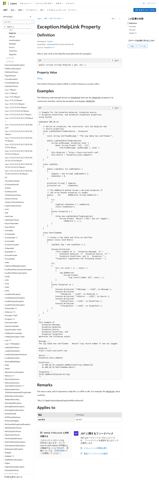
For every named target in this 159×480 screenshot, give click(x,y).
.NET (45, 18)
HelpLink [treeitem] (12, 33)
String (39, 78)
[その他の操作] (120, 19)
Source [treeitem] (11, 47)
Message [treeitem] (12, 43)
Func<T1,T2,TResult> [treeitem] (13, 97)
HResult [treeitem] (12, 36)
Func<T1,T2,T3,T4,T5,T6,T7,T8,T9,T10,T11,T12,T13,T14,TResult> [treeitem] (19, 159)
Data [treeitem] (11, 29)
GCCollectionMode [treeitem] (12, 181)
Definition (133, 23)
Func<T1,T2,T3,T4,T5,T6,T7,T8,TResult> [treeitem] (19, 119)
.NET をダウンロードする (145, 10)
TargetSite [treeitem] (12, 54)
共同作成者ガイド (54, 451)
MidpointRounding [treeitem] (12, 399)
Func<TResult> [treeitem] (11, 90)
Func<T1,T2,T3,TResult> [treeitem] (14, 100)
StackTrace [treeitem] (13, 51)
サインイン (151, 3)
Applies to (133, 33)
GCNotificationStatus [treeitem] (13, 195)
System (50, 41)
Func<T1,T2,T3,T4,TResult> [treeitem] (15, 104)
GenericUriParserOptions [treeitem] (14, 202)
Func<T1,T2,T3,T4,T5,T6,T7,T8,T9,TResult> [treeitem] (18, 126)
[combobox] (18, 22)
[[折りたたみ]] (30, 16)
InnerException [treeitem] (14, 40)
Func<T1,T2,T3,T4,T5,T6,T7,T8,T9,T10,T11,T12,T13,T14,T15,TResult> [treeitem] (19, 165)
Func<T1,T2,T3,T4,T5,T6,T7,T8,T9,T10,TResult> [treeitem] (19, 133)
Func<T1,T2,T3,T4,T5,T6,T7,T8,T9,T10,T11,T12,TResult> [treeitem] (19, 146)
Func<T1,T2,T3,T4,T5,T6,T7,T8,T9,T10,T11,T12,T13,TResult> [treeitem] (19, 152)
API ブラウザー (56, 18)
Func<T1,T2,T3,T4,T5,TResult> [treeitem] (16, 107)
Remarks (132, 30)
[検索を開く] (143, 3)
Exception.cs (48, 47)
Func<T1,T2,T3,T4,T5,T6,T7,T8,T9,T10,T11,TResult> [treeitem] (19, 139)
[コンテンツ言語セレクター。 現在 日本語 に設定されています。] (8, 476)
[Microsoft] (4, 3)
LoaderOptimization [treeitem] (12, 351)
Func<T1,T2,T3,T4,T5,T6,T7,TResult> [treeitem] (18, 114)
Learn (39, 18)
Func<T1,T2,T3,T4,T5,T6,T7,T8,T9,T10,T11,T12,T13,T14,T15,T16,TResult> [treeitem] (19, 172)
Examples (132, 26)
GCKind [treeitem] (8, 188)
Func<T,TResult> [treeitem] (11, 93)
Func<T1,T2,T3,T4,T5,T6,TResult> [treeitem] (17, 111)
